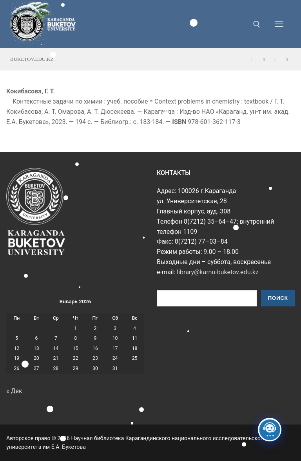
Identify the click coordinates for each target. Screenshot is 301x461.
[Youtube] (263, 59)
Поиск (278, 298)
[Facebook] (252, 59)
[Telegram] (287, 59)
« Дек (14, 391)
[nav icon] (279, 24)
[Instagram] (275, 59)
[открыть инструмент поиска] (256, 24)
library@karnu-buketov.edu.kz (217, 272)
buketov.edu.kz (32, 59)
